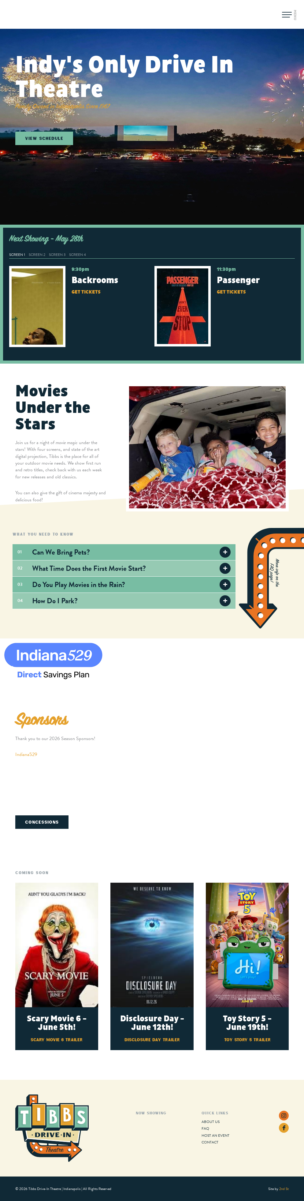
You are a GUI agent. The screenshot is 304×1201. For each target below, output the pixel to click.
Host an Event (215, 1135)
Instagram (284, 1116)
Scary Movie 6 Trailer (57, 1039)
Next (292, 669)
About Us (211, 1121)
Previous (11, 669)
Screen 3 (57, 254)
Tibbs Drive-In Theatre (37, 14)
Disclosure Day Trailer (152, 1039)
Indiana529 (26, 754)
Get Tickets (86, 292)
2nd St (284, 1189)
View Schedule (44, 138)
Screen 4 (77, 254)
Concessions (42, 822)
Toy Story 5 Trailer (247, 1039)
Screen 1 (17, 254)
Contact (210, 1142)
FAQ (205, 1128)
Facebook (284, 1128)
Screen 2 (37, 254)
